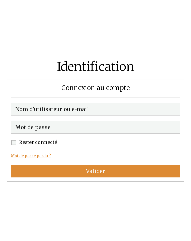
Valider (95, 171)
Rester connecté (38, 142)
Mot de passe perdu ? (31, 156)
